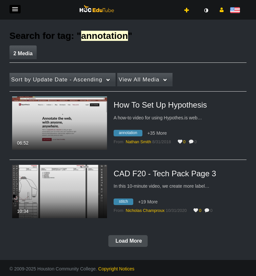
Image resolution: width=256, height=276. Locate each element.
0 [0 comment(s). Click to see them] (196, 141)
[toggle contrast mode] (206, 10)
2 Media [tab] (23, 53)
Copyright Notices (116, 268)
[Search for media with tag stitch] (126, 202)
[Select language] (236, 11)
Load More (128, 241)
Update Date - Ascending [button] (56, 80)
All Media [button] (139, 80)
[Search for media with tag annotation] (130, 134)
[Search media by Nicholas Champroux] (145, 210)
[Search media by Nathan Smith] (138, 141)
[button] (15, 9)
